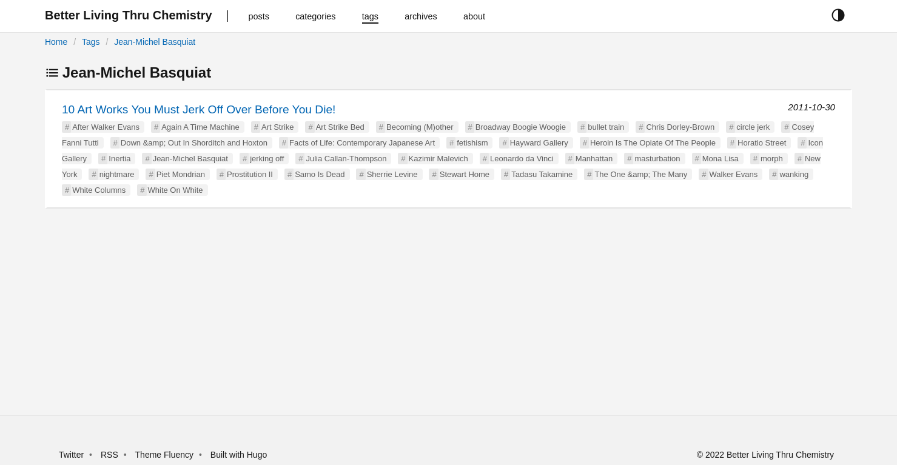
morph (772, 158)
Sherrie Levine (392, 174)
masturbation (657, 158)
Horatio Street (761, 142)
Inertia (119, 158)
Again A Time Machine (200, 127)
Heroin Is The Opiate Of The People (653, 142)
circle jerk (753, 127)
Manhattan (594, 158)
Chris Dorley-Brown (680, 127)
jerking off (267, 158)
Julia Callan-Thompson (346, 158)
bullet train (606, 127)
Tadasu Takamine (542, 174)
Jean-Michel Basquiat (154, 42)
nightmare (117, 174)
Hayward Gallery (539, 142)
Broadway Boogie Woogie (520, 127)
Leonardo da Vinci (522, 158)
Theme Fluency (165, 455)
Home (56, 42)
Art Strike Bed (340, 127)
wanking (793, 174)
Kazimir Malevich (438, 158)
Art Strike (277, 127)
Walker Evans (734, 174)
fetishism (472, 142)
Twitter (71, 455)
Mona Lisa (720, 158)
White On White (175, 190)
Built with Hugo (238, 455)
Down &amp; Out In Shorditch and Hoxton (194, 142)
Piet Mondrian (180, 174)
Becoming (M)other (420, 127)
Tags (91, 42)
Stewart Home (464, 174)
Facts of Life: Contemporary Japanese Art (362, 142)
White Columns (99, 190)
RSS (109, 455)
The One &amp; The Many (640, 174)
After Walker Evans (105, 127)
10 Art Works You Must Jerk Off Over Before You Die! (198, 109)
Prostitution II (250, 174)
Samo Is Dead (319, 174)
